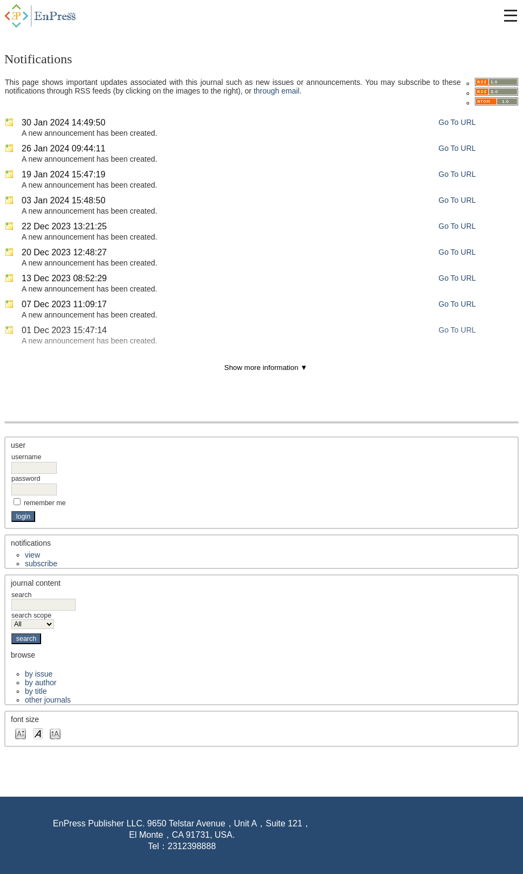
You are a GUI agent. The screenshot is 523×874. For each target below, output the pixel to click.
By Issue (38, 674)
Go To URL (457, 122)
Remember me (45, 503)
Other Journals (48, 700)
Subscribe (41, 563)
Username (26, 457)
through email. (278, 91)
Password (25, 478)
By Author (40, 682)
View (32, 555)
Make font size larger (55, 733)
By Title (36, 691)
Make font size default (37, 733)
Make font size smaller (20, 733)
